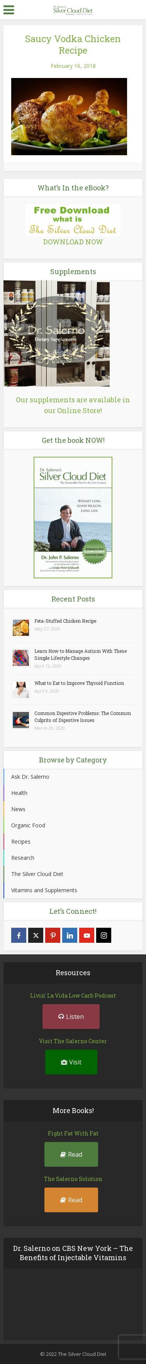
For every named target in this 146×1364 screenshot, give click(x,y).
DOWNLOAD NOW (73, 241)
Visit (71, 1062)
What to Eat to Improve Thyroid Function (79, 683)
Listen (71, 1016)
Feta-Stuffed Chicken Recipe (65, 621)
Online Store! (79, 410)
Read (71, 1154)
